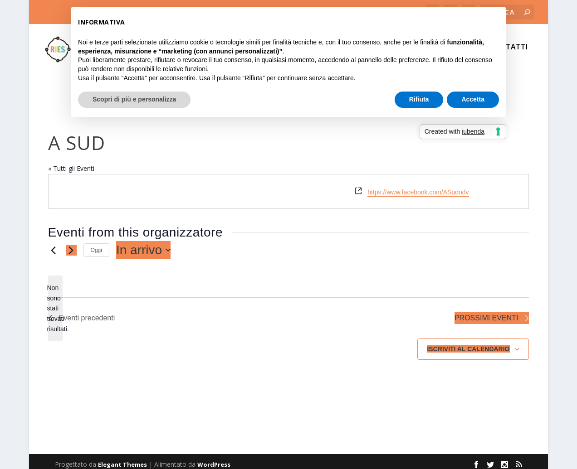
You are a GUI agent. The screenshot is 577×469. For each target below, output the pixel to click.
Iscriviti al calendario (468, 343)
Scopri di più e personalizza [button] (134, 99)
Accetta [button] (472, 99)
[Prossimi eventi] (71, 244)
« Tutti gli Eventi (71, 162)
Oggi (96, 244)
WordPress (213, 458)
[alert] (55, 302)
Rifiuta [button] (419, 99)
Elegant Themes (122, 458)
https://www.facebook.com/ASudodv (418, 186)
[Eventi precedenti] (53, 244)
